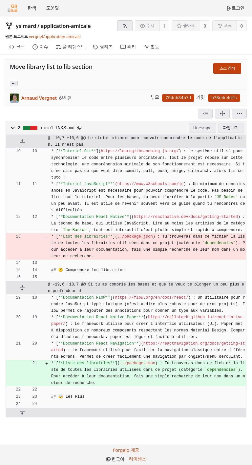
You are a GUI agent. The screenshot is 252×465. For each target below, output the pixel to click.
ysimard (26, 26)
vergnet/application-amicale (55, 36)
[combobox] (205, 113)
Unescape (202, 128)
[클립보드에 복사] (79, 128)
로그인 (235, 8)
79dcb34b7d (178, 97)
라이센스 (137, 459)
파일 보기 (231, 128)
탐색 (32, 8)
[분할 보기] (222, 113)
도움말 (52, 8)
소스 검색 (227, 68)
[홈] (12, 8)
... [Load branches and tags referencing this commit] (14, 83)
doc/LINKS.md (58, 128)
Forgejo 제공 (126, 450)
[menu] (239, 113)
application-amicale (66, 26)
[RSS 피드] (125, 25)
